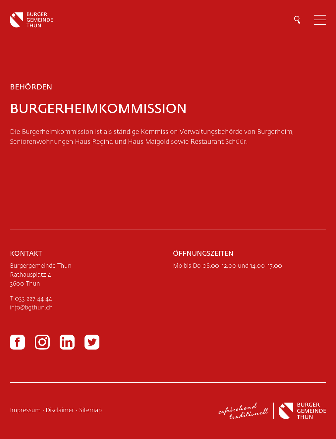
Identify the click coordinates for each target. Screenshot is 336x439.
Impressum (25, 410)
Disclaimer (60, 410)
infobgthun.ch (31, 308)
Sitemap (90, 410)
